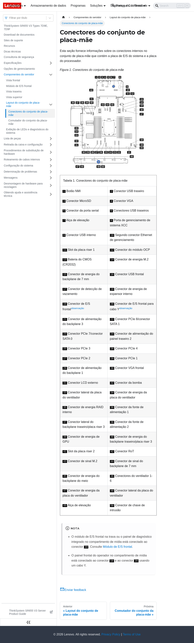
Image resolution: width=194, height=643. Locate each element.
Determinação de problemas (20, 171)
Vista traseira (13, 91)
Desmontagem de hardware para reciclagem (23, 185)
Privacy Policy (111, 634)
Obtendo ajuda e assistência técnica (20, 194)
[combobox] (9, 18)
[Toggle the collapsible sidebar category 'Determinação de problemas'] (51, 172)
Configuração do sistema (18, 165)
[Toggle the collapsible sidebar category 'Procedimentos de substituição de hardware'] (51, 152)
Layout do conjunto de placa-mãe (23, 104)
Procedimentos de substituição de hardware (24, 152)
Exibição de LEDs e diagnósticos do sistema (27, 131)
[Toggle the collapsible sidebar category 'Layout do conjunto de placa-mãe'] (51, 104)
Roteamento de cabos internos (22, 159)
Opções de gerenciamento (19, 68)
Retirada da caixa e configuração (23, 144)
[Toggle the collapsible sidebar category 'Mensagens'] (51, 178)
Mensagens (10, 177)
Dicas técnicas (12, 51)
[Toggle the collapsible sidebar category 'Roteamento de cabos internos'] (51, 160)
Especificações (12, 62)
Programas (78, 5)
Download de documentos (19, 34)
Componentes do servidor (19, 74)
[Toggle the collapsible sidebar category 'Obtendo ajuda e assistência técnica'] (51, 194)
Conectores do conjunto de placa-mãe (28, 113)
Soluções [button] (96, 5)
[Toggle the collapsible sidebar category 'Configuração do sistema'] (51, 166)
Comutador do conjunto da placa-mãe (28, 122)
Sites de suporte (13, 40)
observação (77, 308)
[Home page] (63, 17)
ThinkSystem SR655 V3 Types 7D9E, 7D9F (26, 27)
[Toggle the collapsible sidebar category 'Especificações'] (51, 63)
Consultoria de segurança (19, 57)
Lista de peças (12, 138)
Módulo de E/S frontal (19, 86)
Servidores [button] (15, 5)
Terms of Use (132, 634)
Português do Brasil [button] (126, 5)
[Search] (172, 6)
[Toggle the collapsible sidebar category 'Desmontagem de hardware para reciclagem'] (51, 185)
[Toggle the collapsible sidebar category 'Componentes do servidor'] (51, 75)
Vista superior (14, 97)
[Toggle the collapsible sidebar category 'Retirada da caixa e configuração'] (51, 145)
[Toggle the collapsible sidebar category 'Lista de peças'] (51, 139)
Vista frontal (13, 80)
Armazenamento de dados (48, 5)
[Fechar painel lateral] (28, 622)
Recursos (9, 45)
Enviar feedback (73, 589)
